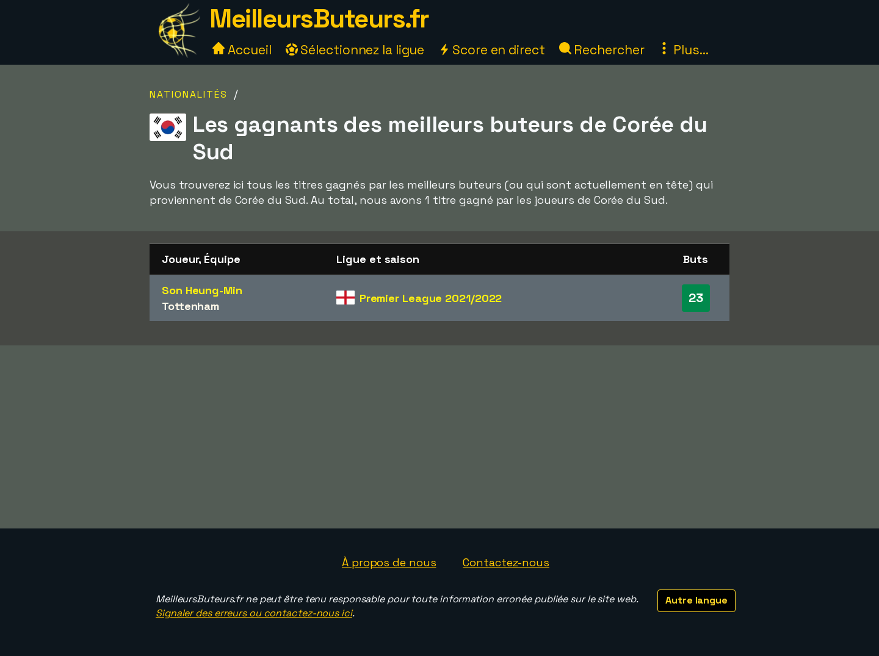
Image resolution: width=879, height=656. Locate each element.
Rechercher (602, 49)
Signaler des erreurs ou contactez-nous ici (254, 613)
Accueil (241, 49)
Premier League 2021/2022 (431, 298)
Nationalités (189, 94)
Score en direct (491, 49)
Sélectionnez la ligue (355, 49)
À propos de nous (389, 562)
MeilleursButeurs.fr (319, 18)
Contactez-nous (506, 562)
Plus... (683, 49)
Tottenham (190, 306)
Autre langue (696, 600)
